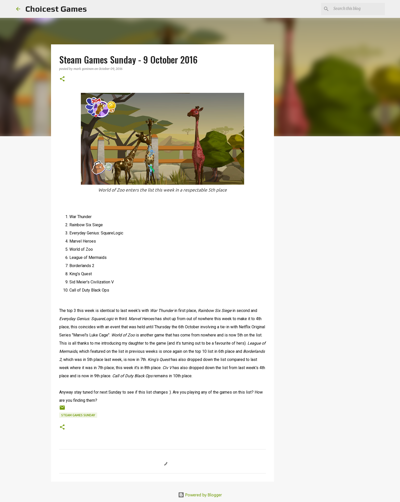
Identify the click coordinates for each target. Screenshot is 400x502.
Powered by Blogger (200, 495)
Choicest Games (56, 9)
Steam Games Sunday (78, 415)
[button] (62, 79)
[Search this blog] (358, 9)
